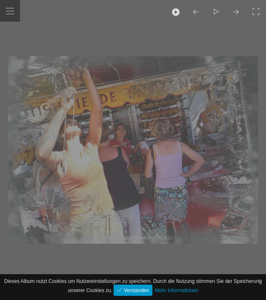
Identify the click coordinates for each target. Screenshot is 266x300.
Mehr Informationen (176, 290)
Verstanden (135, 290)
